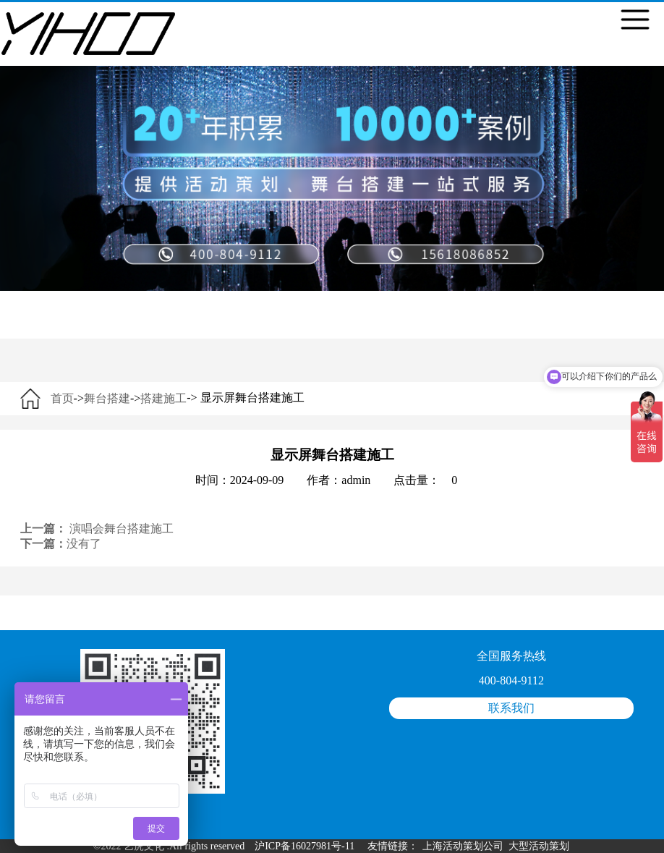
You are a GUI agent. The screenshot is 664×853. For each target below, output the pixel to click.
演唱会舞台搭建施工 (121, 528)
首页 (62, 398)
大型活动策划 (538, 846)
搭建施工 (163, 398)
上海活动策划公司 (462, 846)
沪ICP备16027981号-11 (304, 846)
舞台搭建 (107, 398)
